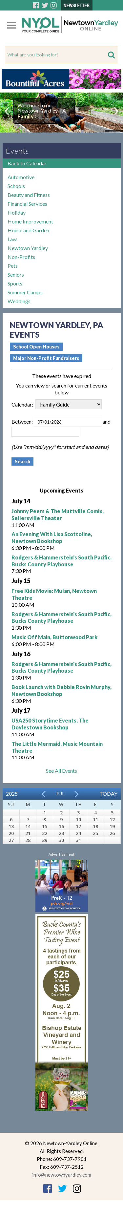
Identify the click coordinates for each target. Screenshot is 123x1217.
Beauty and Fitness (29, 195)
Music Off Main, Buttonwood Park (54, 637)
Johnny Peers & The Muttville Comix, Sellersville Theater (57, 514)
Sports (15, 283)
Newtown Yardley (28, 248)
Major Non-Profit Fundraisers (46, 358)
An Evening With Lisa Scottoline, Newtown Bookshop (51, 537)
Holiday (17, 212)
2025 (12, 793)
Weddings (19, 301)
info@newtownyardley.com (61, 1175)
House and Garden (28, 230)
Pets (13, 265)
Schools (16, 186)
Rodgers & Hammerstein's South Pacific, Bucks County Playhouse (61, 560)
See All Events (61, 770)
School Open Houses (36, 346)
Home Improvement (30, 221)
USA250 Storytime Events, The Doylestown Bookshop (50, 723)
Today (108, 793)
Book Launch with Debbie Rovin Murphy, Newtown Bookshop (61, 690)
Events (17, 150)
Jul (60, 793)
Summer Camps (25, 292)
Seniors (16, 274)
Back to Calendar (27, 163)
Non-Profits (21, 257)
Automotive (21, 177)
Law (12, 239)
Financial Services (27, 203)
